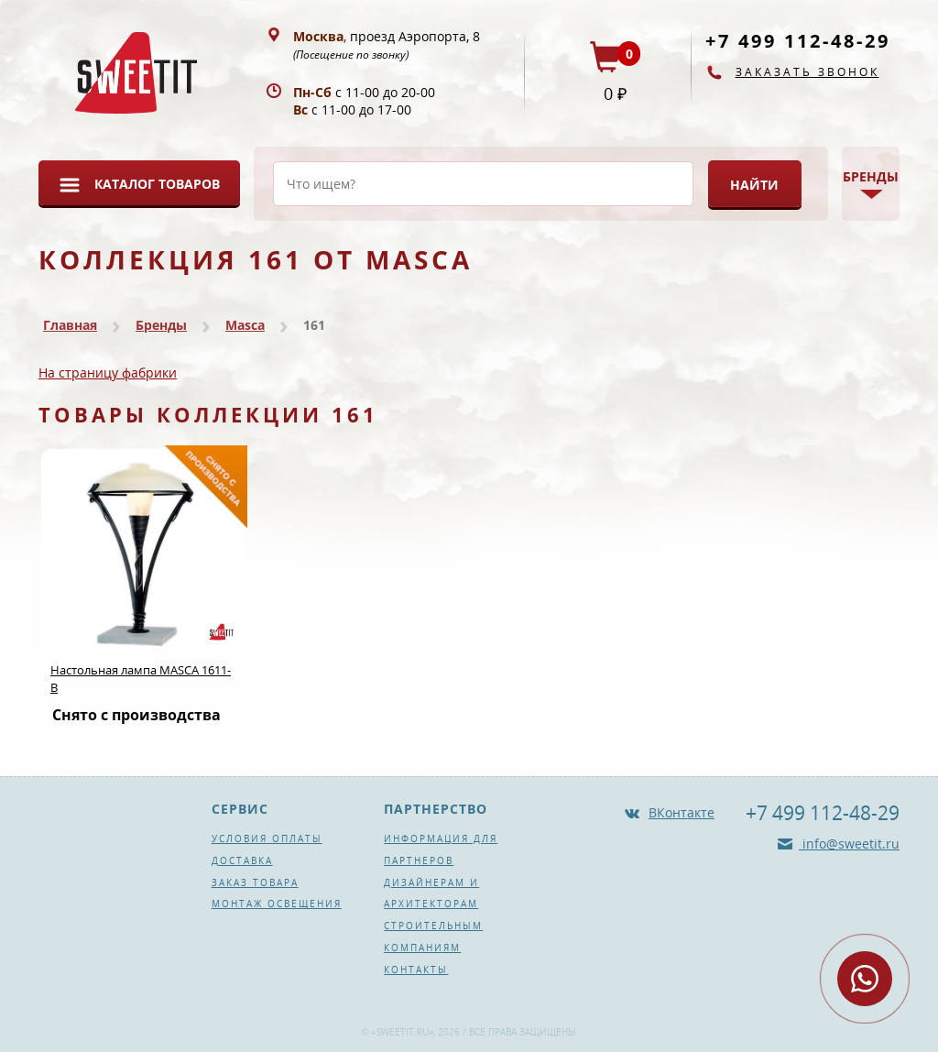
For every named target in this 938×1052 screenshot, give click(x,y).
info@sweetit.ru (849, 843)
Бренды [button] (871, 176)
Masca (245, 325)
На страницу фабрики (107, 372)
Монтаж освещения (277, 903)
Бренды (161, 325)
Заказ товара (255, 882)
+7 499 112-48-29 (797, 40)
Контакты (416, 969)
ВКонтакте (681, 812)
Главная (70, 325)
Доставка (242, 860)
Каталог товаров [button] (157, 183)
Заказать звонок (807, 72)
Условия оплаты (267, 838)
